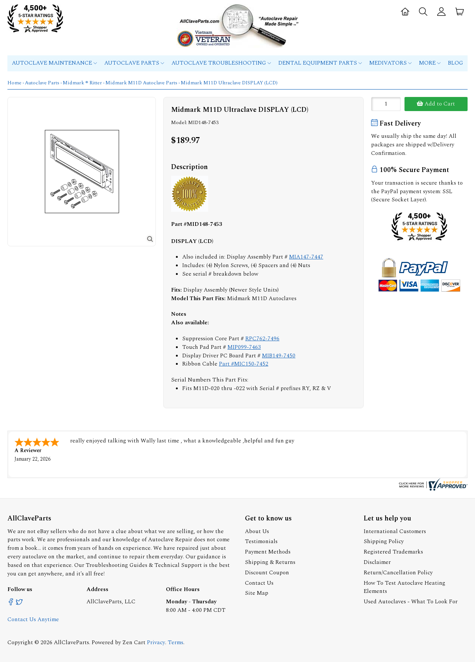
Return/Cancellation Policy (398, 572)
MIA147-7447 (306, 257)
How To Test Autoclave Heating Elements (404, 587)
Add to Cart (436, 104)
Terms (175, 642)
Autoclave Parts (134, 63)
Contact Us (259, 583)
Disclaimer (377, 562)
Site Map (256, 593)
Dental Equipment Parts (320, 63)
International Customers (395, 531)
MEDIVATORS (390, 63)
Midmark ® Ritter (82, 83)
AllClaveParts (71, 642)
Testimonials (261, 541)
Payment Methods (268, 552)
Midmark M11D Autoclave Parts (141, 83)
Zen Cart (133, 642)
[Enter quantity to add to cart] (386, 104)
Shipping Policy (384, 541)
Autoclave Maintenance (54, 63)
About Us (257, 531)
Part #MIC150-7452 (243, 364)
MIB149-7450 (278, 355)
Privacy (156, 642)
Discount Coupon (267, 572)
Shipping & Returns (270, 562)
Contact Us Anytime (33, 619)
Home (14, 83)
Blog (455, 63)
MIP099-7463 (244, 347)
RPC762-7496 (262, 338)
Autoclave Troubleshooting (221, 63)
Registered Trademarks (393, 552)
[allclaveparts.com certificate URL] (432, 489)
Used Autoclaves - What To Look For (411, 601)
